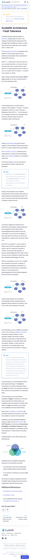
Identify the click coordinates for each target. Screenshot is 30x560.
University (18, 533)
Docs (3, 533)
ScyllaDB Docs (7, 5)
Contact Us (5, 535)
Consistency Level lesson (10, 501)
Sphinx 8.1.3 (13, 554)
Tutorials (9, 533)
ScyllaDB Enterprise (20, 5)
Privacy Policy (20, 545)
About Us (14, 535)
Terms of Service (9, 545)
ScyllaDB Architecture (9, 7)
